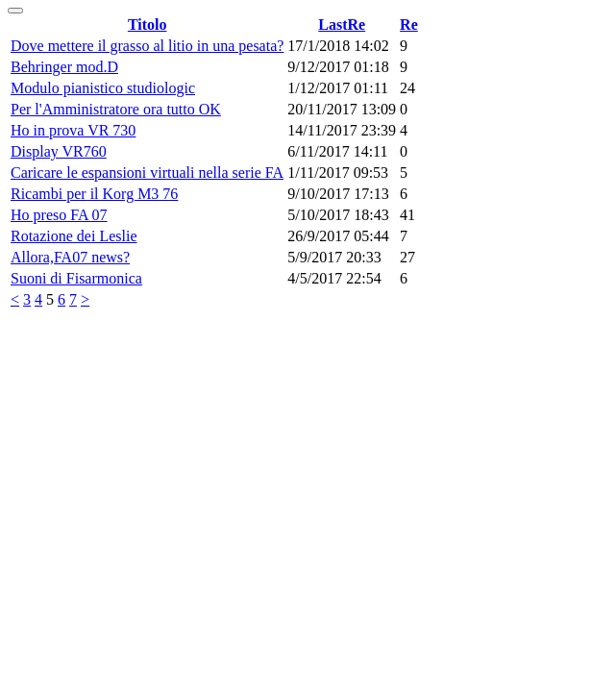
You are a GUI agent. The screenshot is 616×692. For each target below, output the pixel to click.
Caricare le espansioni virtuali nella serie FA (147, 172)
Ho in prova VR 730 (73, 130)
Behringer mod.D (64, 67)
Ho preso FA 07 (59, 215)
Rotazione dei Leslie (74, 236)
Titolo (147, 24)
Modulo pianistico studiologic (103, 88)
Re (409, 24)
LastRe (341, 24)
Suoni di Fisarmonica (76, 278)
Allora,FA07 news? (70, 257)
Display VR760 (59, 151)
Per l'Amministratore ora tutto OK (116, 109)
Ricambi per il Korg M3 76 (94, 193)
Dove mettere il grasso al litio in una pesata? (147, 45)
